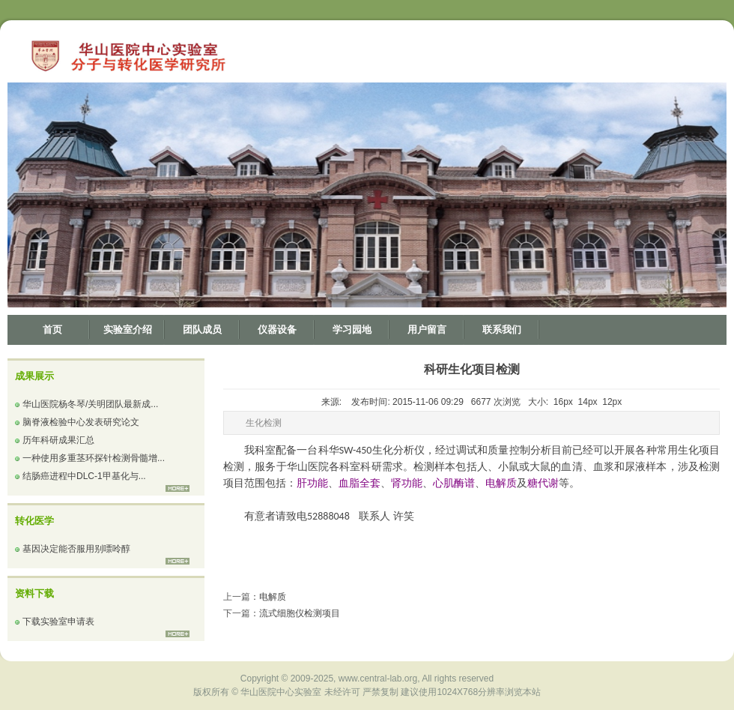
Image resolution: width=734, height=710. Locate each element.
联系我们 (501, 329)
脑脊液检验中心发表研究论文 (80, 422)
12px (612, 402)
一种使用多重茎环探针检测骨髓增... (93, 458)
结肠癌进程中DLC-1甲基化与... (84, 476)
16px (563, 402)
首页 (52, 329)
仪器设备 (277, 329)
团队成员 (202, 329)
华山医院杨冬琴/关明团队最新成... (90, 404)
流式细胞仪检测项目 (299, 613)
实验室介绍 (127, 329)
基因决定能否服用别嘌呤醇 (76, 549)
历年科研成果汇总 (58, 440)
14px (588, 402)
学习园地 (352, 329)
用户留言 (426, 329)
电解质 (272, 597)
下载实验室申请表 (58, 621)
